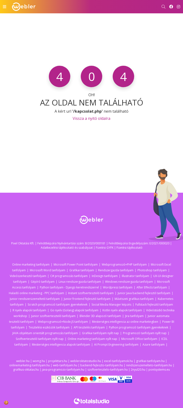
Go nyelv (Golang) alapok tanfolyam (74, 310)
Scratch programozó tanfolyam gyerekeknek (57, 304)
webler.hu (23, 361)
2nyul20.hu (138, 370)
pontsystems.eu (159, 370)
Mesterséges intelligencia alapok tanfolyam (61, 345)
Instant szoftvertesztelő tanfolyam (91, 293)
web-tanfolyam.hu (65, 365)
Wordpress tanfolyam (117, 287)
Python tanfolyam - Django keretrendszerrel (69, 287)
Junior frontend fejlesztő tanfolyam (87, 299)
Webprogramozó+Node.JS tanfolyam (63, 322)
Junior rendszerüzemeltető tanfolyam (35, 299)
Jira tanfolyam (134, 316)
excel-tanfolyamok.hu (118, 361)
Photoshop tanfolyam (152, 270)
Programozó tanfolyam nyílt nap (145, 333)
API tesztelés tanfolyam (89, 327)
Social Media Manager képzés (111, 304)
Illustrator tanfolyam (135, 276)
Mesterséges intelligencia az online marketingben (125, 322)
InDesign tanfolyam (105, 276)
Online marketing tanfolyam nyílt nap (92, 339)
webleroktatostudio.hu (85, 361)
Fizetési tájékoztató (129, 248)
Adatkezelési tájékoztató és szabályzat (67, 248)
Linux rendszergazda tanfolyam (80, 282)
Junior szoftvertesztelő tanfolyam (53, 316)
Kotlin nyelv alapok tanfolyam (122, 310)
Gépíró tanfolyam (43, 282)
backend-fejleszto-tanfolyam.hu (101, 365)
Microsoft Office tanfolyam (139, 339)
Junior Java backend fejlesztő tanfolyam (144, 293)
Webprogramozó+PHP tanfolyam (124, 264)
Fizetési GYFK (104, 248)
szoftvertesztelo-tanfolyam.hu (107, 370)
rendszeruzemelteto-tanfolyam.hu (149, 365)
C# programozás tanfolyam (69, 276)
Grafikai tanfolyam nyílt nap (100, 333)
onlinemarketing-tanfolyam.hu (29, 365)
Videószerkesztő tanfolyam (28, 276)
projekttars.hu (57, 361)
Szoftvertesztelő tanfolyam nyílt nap (40, 339)
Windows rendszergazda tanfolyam (129, 282)
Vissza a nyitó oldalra (91, 118)
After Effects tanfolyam (152, 287)
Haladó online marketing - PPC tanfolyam (36, 293)
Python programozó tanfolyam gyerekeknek (138, 327)
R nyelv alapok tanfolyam (29, 310)
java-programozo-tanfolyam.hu (63, 370)
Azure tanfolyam (153, 345)
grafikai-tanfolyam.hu (150, 361)
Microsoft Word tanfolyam (47, 270)
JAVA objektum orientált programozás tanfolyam (45, 333)
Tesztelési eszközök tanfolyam (49, 327)
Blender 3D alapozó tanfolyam (100, 316)
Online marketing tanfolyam (31, 264)
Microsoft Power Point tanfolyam (76, 264)
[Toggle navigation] (4, 7)
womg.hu (39, 361)
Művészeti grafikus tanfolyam (134, 299)
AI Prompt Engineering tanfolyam (116, 345)
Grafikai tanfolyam (81, 270)
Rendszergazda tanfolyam (115, 270)
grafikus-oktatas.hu (26, 370)
